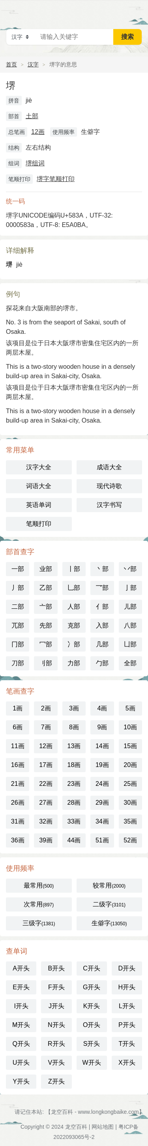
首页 (11, 64)
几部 (102, 644)
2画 (46, 708)
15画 (130, 746)
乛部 (102, 587)
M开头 (21, 1025)
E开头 (21, 987)
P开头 (126, 1025)
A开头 (21, 968)
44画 (74, 840)
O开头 (91, 1025)
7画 (46, 727)
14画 (102, 746)
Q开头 (21, 1043)
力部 (73, 663)
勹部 (102, 663)
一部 (17, 569)
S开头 (91, 1043)
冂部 (17, 644)
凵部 (130, 644)
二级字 (109, 904)
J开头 (56, 1006)
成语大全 (109, 467)
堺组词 (35, 163)
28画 (74, 802)
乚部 (73, 587)
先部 (45, 625)
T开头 (126, 1043)
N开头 (56, 1025)
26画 (17, 802)
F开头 (56, 987)
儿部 (130, 606)
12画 (38, 131)
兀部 (17, 625)
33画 (74, 821)
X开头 (126, 1062)
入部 (102, 625)
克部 (73, 625)
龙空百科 (76, 1127)
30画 (130, 802)
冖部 (45, 644)
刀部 (17, 663)
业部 (45, 569)
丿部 (17, 587)
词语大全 (38, 486)
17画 (45, 765)
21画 (17, 783)
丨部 (73, 569)
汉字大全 (38, 467)
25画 (130, 783)
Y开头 (21, 1081)
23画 (74, 783)
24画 (102, 783)
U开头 (21, 1062)
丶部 (102, 569)
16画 (17, 765)
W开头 (91, 1062)
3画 (74, 708)
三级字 (38, 923)
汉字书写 (109, 505)
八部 (130, 625)
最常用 (39, 885)
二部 (17, 606)
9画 (102, 727)
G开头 (91, 987)
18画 (74, 765)
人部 (73, 606)
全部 (130, 663)
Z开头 (56, 1081)
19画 (102, 765)
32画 (45, 821)
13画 (74, 746)
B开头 (56, 968)
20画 (130, 765)
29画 (102, 802)
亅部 (130, 587)
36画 (17, 840)
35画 (130, 821)
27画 (45, 802)
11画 (17, 746)
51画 (102, 840)
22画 (45, 783)
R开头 (56, 1043)
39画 (45, 840)
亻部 (102, 606)
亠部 (45, 606)
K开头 (91, 1006)
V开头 (56, 1062)
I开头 (21, 1006)
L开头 (127, 1006)
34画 (102, 821)
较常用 (109, 885)
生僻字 (109, 923)
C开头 (91, 968)
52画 (130, 840)
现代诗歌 (109, 486)
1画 (17, 708)
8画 (74, 727)
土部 (32, 116)
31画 (17, 821)
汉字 (33, 64)
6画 (17, 727)
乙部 (45, 587)
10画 (130, 727)
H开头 (127, 987)
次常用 (39, 904)
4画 (102, 708)
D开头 (127, 968)
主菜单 (137, 12)
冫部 (73, 644)
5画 (130, 708)
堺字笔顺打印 (56, 179)
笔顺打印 (38, 523)
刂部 (45, 663)
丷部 (130, 569)
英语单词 (38, 505)
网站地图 (103, 1127)
